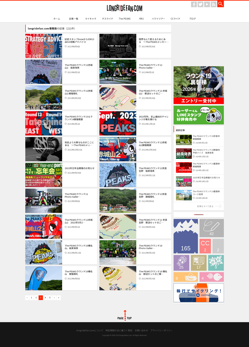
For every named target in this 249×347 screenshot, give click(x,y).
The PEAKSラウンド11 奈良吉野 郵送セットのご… (153, 221)
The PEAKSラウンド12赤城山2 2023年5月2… (79, 221)
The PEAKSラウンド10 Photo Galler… (150, 247)
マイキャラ (90, 18)
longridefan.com (124, 8)
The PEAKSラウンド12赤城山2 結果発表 (79, 66)
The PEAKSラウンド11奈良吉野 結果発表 (153, 169)
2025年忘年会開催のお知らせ (206, 177)
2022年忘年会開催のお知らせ (79, 168)
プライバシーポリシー (161, 330)
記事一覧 (73, 18)
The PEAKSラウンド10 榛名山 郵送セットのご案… (153, 273)
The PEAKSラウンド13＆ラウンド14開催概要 (79, 118)
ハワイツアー (158, 18)
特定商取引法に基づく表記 (119, 330)
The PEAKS (125, 18)
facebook (194, 4)
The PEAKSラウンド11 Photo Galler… (76, 195)
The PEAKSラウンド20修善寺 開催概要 (206, 137)
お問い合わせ (141, 330)
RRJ (141, 18)
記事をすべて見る (205, 206)
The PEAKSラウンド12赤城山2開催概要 (153, 144)
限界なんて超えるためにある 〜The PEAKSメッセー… (154, 40)
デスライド (107, 18)
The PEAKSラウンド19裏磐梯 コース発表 (207, 193)
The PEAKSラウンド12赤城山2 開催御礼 (79, 92)
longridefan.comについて (89, 330)
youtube (207, 4)
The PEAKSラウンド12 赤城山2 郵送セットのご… (153, 92)
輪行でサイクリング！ (186, 277)
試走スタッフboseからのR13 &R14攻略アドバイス (79, 40)
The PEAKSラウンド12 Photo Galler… (150, 66)
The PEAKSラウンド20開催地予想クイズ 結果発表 (206, 151)
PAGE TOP (125, 315)
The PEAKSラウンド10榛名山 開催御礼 (79, 273)
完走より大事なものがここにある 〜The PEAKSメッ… (79, 144)
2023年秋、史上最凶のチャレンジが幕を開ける (154, 118)
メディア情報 (199, 263)
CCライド (175, 18)
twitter (200, 4)
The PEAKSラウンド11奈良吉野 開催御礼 (153, 195)
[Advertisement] (199, 45)
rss (213, 4)
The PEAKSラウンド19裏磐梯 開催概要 (206, 165)
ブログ (192, 18)
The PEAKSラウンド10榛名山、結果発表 (79, 247)
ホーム (56, 18)
